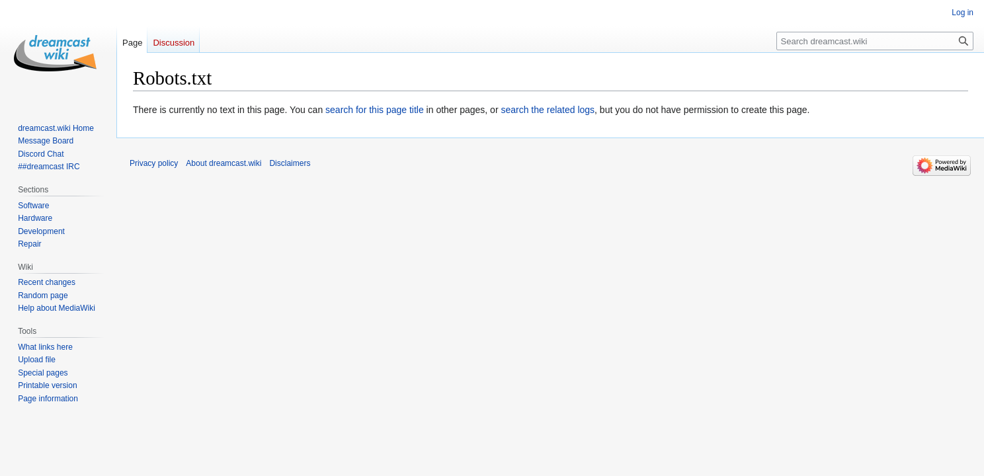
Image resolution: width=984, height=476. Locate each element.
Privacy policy (154, 163)
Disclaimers (289, 163)
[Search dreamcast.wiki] (874, 41)
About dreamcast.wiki (223, 163)
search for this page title (374, 109)
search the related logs (547, 109)
